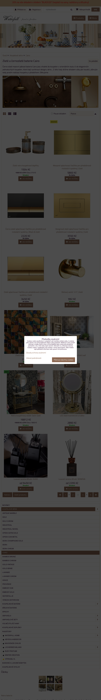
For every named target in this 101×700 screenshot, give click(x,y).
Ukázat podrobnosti (33, 358)
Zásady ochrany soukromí (36, 352)
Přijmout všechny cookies (63, 359)
